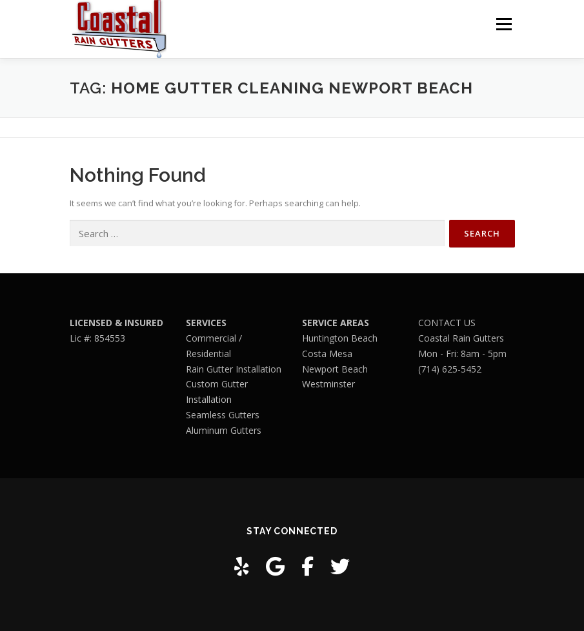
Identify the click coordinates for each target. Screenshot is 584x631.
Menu (503, 24)
